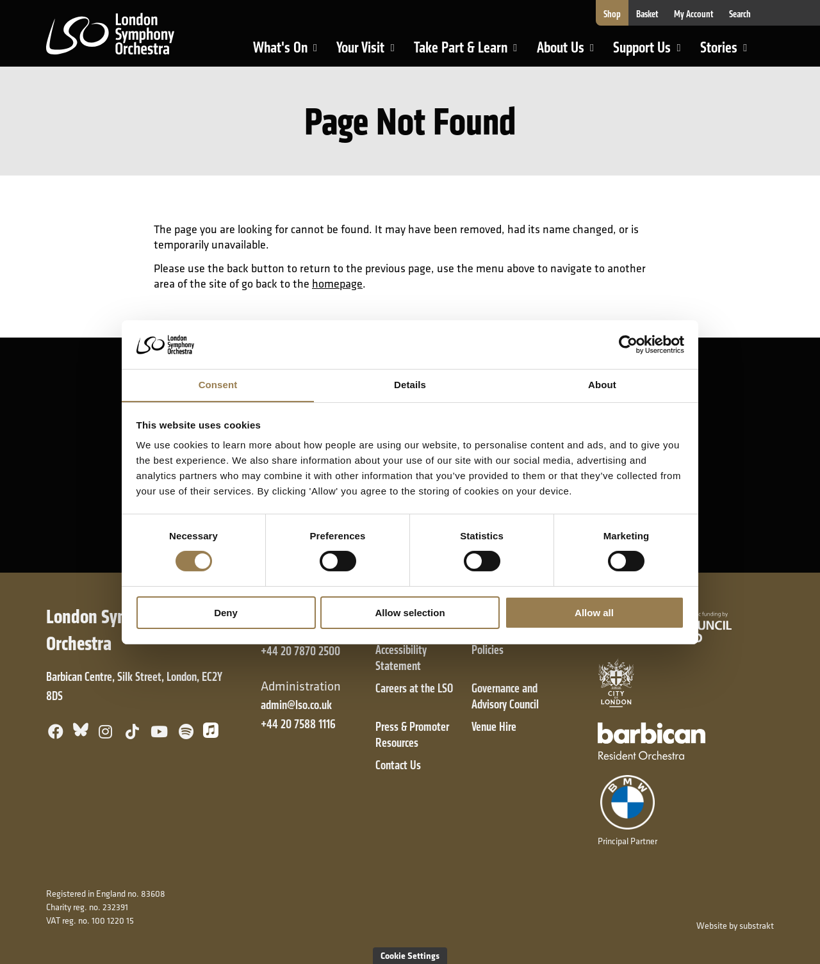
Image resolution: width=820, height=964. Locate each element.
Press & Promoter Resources (412, 735)
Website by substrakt (735, 925)
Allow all (594, 612)
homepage (337, 283)
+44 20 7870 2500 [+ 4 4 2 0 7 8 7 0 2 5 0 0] (300, 651)
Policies (488, 650)
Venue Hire (494, 727)
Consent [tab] (218, 384)
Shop (612, 14)
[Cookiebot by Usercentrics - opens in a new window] (628, 344)
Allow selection (410, 612)
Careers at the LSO (414, 688)
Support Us (652, 53)
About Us (570, 53)
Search (740, 14)
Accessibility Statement (401, 658)
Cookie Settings (410, 955)
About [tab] (602, 384)
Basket (647, 14)
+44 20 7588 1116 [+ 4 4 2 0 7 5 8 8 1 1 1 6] (298, 724)
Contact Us (398, 765)
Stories (729, 53)
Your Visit (371, 53)
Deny (226, 612)
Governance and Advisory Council (505, 696)
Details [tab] (410, 384)
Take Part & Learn (462, 53)
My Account (694, 14)
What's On (290, 53)
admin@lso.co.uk (296, 705)
